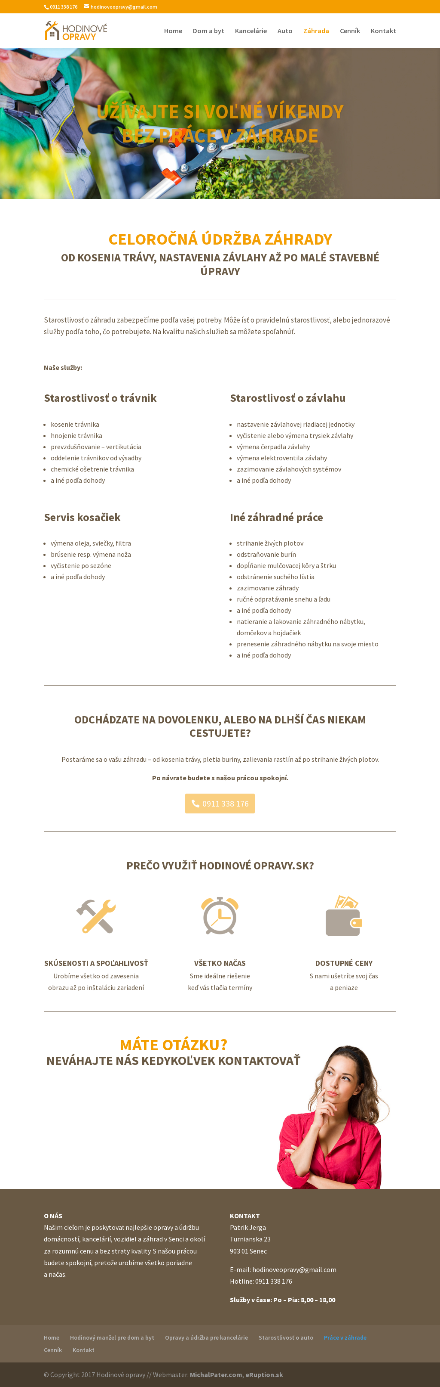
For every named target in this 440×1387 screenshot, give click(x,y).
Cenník (350, 31)
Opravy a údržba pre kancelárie (206, 1337)
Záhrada (316, 31)
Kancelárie (251, 31)
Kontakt (383, 31)
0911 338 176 (225, 803)
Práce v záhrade (345, 1337)
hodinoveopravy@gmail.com (294, 1269)
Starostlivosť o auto (286, 1337)
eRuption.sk (264, 1374)
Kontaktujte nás (173, 1095)
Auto (285, 31)
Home (173, 31)
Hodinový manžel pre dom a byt (112, 1337)
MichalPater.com (216, 1374)
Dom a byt (208, 31)
